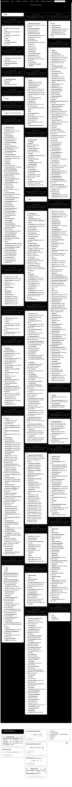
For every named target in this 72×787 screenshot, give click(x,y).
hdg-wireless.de (5, 1)
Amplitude (52, 731)
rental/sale (18, 1)
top (67, 742)
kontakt (31, 1)
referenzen (25, 1)
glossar (37, 1)
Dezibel (52, 737)
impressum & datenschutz (47, 1)
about (12, 1)
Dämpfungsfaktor (54, 732)
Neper (51, 739)
